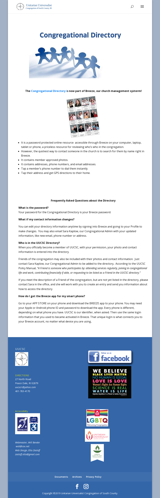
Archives (77, 476)
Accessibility (27, 422)
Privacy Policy (94, 476)
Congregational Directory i (49, 91)
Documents (61, 476)
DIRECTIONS (22, 375)
